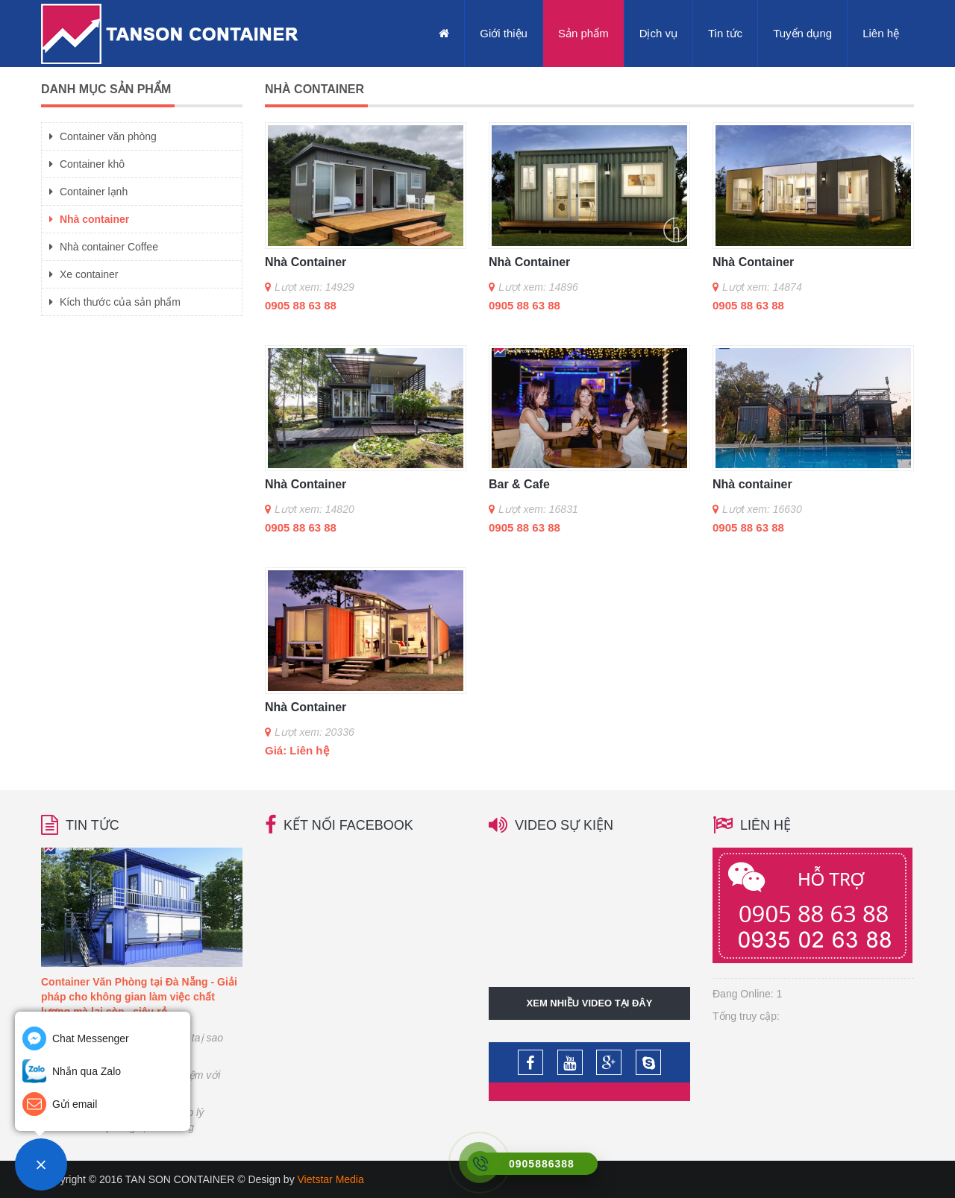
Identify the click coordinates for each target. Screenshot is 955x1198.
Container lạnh (88, 192)
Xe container (84, 274)
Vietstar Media (331, 1179)
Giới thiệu (503, 33)
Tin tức (725, 33)
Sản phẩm (583, 33)
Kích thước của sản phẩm (115, 302)
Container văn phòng (103, 136)
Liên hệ (880, 33)
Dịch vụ (658, 33)
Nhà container (89, 219)
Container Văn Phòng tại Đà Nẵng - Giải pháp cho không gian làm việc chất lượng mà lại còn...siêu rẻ (139, 997)
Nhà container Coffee (103, 247)
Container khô (87, 164)
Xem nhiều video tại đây (590, 1003)
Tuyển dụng (802, 33)
